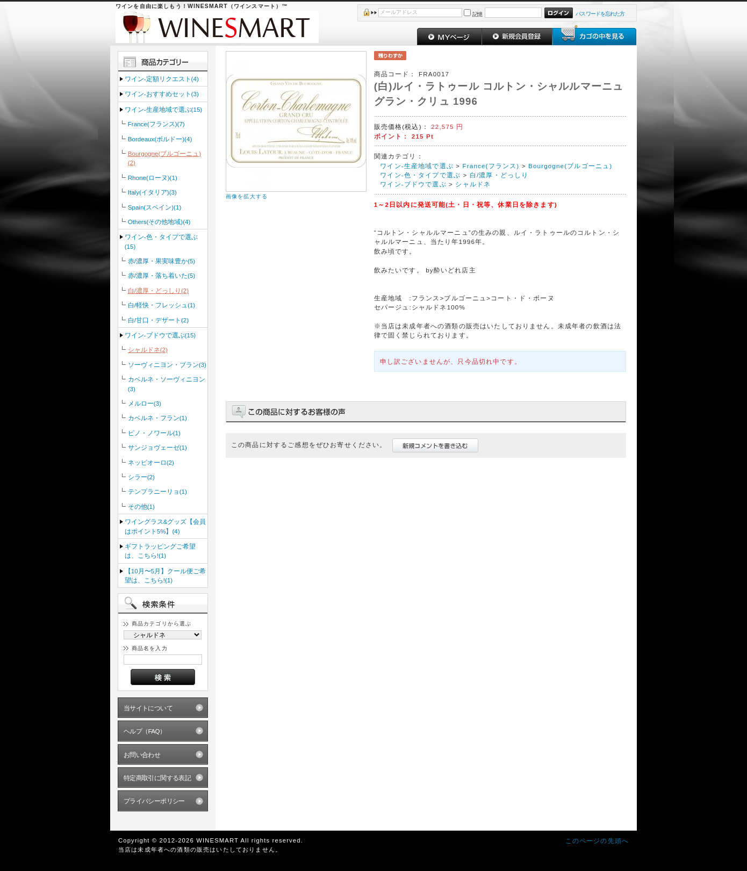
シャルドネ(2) (148, 349)
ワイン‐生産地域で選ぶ (417, 165)
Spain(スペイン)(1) (155, 207)
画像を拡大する (247, 196)
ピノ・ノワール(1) (154, 432)
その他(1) (141, 506)
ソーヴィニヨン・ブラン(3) (167, 364)
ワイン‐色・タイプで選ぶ (420, 174)
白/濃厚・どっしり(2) (158, 290)
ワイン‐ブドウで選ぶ (413, 184)
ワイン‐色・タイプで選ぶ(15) (161, 241)
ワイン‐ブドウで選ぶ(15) (160, 335)
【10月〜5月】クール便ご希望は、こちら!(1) (165, 575)
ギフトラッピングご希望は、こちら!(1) (160, 551)
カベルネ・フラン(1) (157, 417)
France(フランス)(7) (156, 123)
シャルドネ (473, 184)
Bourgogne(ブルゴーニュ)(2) (164, 158)
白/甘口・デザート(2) (158, 319)
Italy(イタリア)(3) (152, 192)
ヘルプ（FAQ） (145, 731)
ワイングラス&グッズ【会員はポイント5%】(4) (165, 526)
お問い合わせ (142, 754)
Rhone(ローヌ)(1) (152, 177)
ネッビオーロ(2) (151, 462)
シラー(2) (141, 476)
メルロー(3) (144, 403)
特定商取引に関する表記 (157, 777)
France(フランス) (491, 165)
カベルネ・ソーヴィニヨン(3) (166, 384)
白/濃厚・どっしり (499, 174)
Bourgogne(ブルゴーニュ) (570, 165)
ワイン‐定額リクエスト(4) (162, 78)
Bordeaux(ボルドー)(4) (160, 138)
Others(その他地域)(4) (159, 221)
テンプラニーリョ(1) (157, 491)
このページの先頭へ (597, 840)
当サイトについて (148, 707)
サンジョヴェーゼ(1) (157, 447)
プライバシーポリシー (154, 800)
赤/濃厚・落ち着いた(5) (161, 275)
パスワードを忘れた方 (600, 14)
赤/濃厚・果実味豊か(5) (161, 260)
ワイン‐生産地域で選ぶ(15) (163, 109)
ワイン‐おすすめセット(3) (162, 93)
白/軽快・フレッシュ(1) (161, 304)
